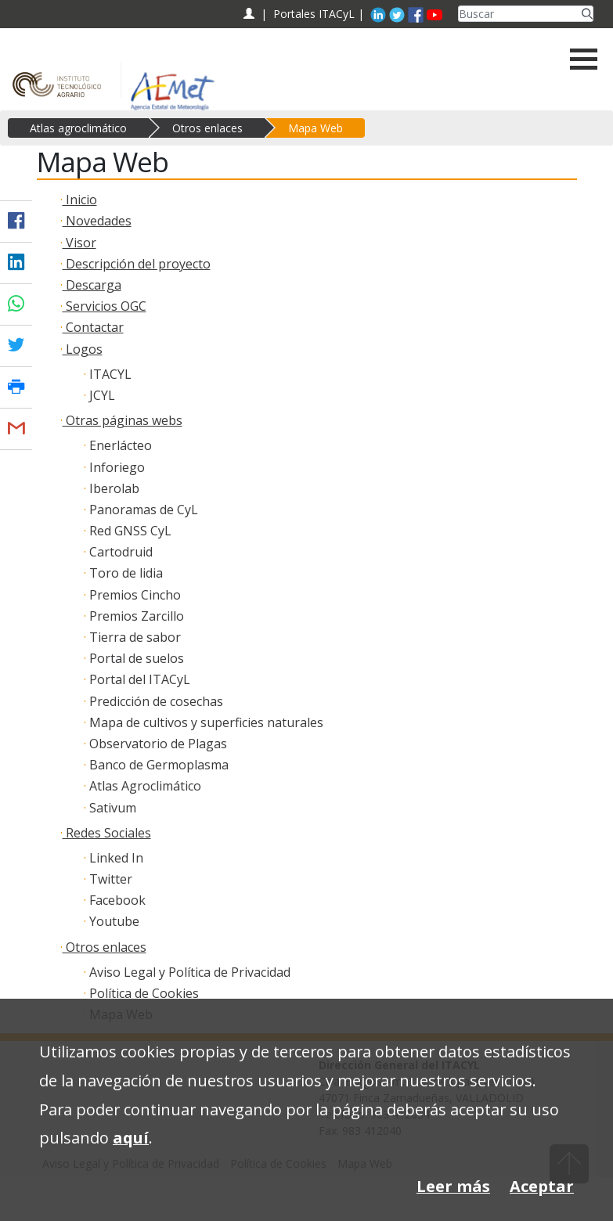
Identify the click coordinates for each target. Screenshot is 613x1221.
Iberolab (112, 488)
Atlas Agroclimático (143, 785)
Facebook (116, 900)
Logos (83, 349)
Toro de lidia (124, 573)
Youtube (112, 921)
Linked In (114, 857)
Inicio (80, 199)
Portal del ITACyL (138, 679)
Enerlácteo (119, 445)
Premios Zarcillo (135, 616)
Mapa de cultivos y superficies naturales (204, 722)
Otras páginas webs (122, 420)
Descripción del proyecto (137, 263)
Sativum (111, 807)
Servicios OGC (104, 306)
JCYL (100, 395)
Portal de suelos (135, 658)
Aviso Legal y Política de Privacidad (188, 972)
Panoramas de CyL (142, 509)
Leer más (453, 1186)
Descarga (92, 285)
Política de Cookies (142, 993)
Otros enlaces (207, 128)
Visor (79, 242)
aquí (131, 1137)
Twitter (109, 879)
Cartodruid (119, 551)
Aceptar (542, 1186)
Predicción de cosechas (154, 701)
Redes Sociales (107, 832)
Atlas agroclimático (78, 128)
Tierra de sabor (133, 637)
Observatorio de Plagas (156, 743)
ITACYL (109, 374)
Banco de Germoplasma (157, 764)
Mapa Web (315, 128)
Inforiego (115, 467)
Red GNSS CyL (128, 530)
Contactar (93, 327)
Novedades (97, 220)
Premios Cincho (133, 594)
